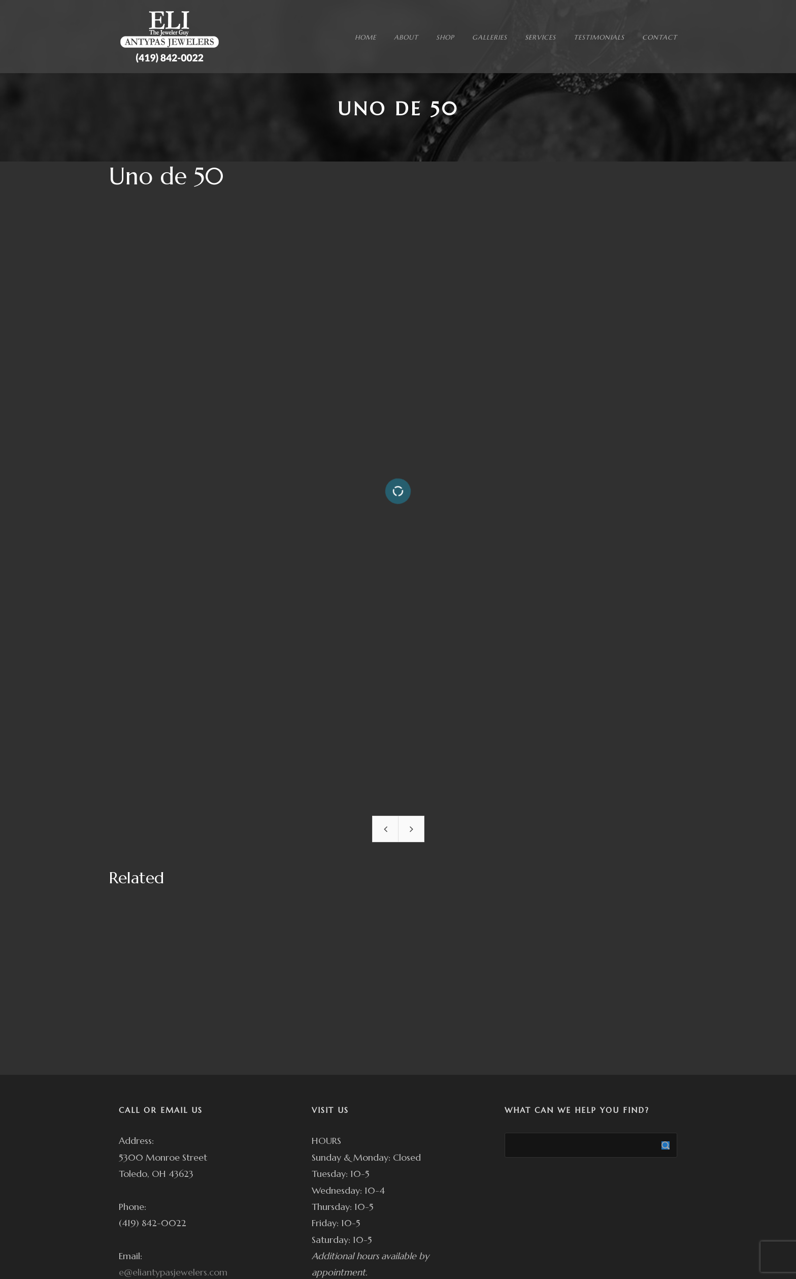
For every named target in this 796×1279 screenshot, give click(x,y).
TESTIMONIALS (599, 37)
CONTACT (659, 37)
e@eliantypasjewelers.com (173, 1272)
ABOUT (406, 37)
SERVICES (540, 37)
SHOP (445, 37)
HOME (365, 37)
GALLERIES (489, 37)
